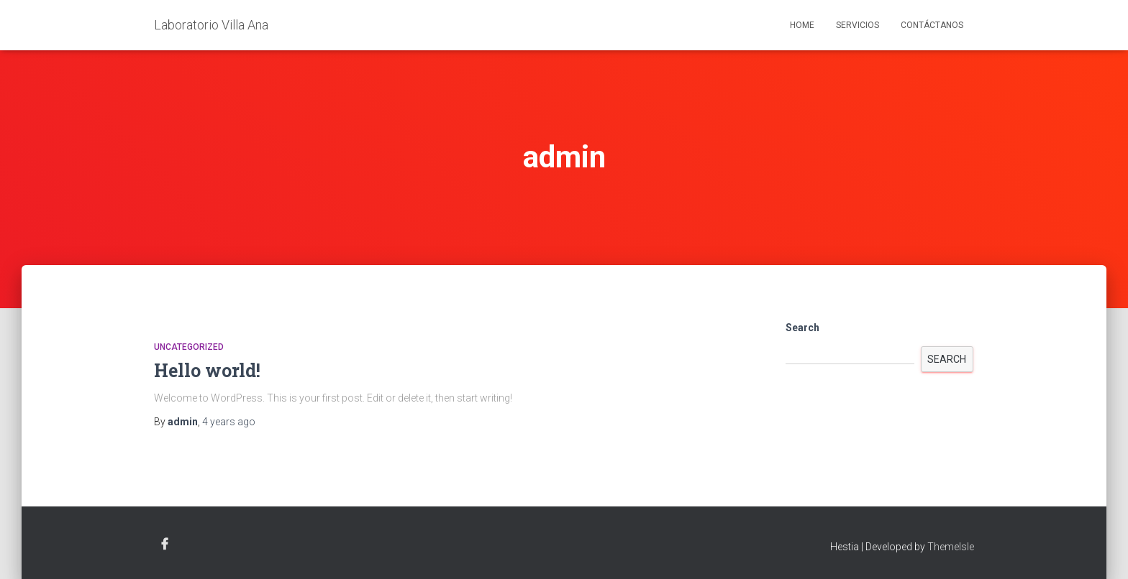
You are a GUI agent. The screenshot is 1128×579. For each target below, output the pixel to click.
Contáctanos (932, 25)
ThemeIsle (950, 546)
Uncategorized (189, 347)
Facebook (165, 544)
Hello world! (207, 370)
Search (802, 327)
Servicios (857, 25)
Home (802, 25)
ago (228, 421)
